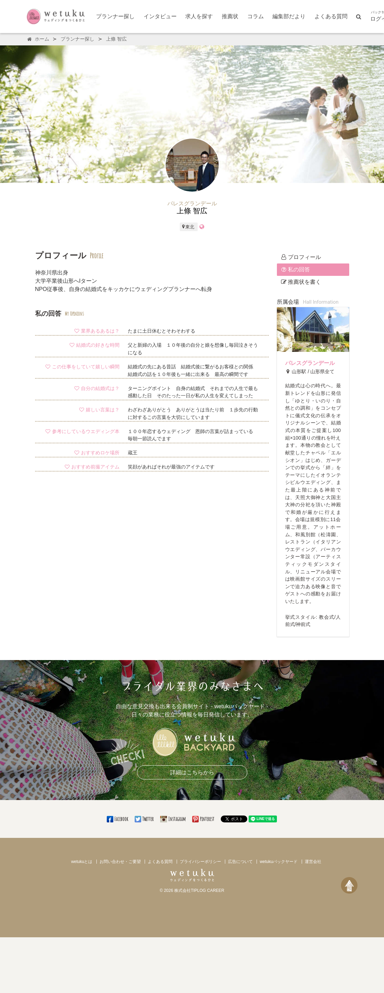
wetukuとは (81, 861)
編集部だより (288, 16)
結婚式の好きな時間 (94, 345)
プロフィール (301, 257)
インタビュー (160, 16)
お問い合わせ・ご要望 (120, 861)
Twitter (145, 819)
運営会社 (313, 861)
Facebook (118, 819)
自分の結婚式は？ (97, 388)
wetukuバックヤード (279, 861)
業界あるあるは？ (97, 331)
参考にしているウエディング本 (82, 431)
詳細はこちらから (192, 772)
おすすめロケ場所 (97, 452)
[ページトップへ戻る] (349, 885)
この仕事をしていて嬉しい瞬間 (82, 366)
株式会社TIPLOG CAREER (199, 890)
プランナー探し (115, 16)
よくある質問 (330, 16)
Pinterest (203, 819)
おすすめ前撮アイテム (92, 466)
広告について (240, 861)
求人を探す (199, 16)
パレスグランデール (310, 363)
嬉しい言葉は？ (99, 409)
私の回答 (295, 269)
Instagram (173, 819)
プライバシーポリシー (200, 861)
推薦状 (230, 16)
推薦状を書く (301, 282)
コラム (255, 16)
